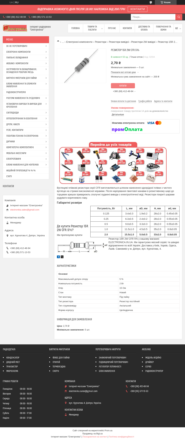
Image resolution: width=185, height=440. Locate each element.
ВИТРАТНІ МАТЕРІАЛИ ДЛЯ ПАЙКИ (21, 78)
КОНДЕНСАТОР (12, 357)
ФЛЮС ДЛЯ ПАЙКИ (61, 357)
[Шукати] (178, 17)
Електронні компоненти (79, 42)
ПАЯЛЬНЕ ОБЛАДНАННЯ (17, 57)
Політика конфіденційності (121, 437)
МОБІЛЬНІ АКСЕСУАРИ (16, 153)
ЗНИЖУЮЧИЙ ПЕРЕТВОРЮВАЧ (112, 357)
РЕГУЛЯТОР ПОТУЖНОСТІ (110, 366)
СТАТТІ (9, 176)
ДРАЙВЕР (149, 362)
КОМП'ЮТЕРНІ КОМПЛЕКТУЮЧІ (20, 147)
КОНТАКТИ (137, 9)
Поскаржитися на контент (95, 437)
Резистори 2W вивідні (143, 42)
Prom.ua (108, 430)
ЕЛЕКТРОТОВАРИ (13, 159)
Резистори (100, 42)
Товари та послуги (92, 28)
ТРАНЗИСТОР (12, 366)
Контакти (127, 28)
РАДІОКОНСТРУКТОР (154, 371)
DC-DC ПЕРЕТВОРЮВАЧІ (16, 46)
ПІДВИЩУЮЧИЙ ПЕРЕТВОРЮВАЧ (113, 362)
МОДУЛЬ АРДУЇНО (153, 357)
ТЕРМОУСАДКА (59, 366)
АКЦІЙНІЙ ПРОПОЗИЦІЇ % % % (20, 170)
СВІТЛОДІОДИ (12, 112)
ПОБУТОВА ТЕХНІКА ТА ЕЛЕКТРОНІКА (22, 136)
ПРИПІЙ (56, 362)
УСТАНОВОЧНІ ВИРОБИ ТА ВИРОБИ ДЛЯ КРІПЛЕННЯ (24, 105)
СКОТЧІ (56, 371)
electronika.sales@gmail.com (24, 209)
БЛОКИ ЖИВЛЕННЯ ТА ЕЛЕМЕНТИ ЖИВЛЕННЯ (21, 85)
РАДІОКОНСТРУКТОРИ (16, 92)
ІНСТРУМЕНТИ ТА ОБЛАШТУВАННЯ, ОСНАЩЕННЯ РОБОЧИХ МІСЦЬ (21, 71)
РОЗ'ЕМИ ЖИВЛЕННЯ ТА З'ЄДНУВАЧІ (23, 98)
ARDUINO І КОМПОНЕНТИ (17, 63)
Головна (75, 28)
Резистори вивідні (119, 42)
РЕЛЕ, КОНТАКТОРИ (14, 130)
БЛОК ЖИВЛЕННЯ (107, 371)
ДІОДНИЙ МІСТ (13, 362)
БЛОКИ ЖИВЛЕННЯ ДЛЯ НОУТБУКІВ (22, 164)
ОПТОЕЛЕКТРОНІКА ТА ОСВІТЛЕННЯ (21, 118)
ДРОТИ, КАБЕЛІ (13, 124)
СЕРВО (148, 366)
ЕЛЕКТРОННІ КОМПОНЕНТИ (18, 52)
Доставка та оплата (144, 28)
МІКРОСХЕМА (12, 371)
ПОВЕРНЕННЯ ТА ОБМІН (163, 28)
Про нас (112, 28)
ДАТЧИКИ (10, 141)
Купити (123, 85)
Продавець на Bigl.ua (92, 433)
